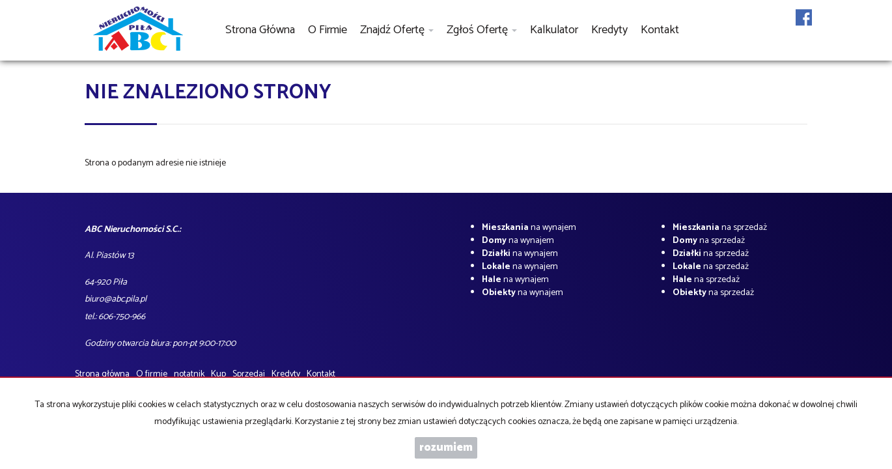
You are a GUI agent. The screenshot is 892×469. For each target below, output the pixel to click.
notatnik (189, 374)
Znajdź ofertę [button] (397, 30)
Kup (218, 374)
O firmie (327, 30)
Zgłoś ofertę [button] (482, 30)
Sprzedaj (248, 374)
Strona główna (260, 30)
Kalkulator (554, 30)
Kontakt (660, 30)
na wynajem (529, 227)
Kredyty (609, 30)
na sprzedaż (720, 227)
